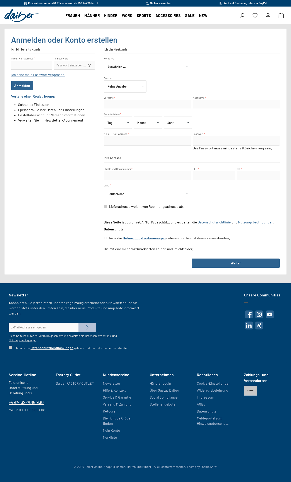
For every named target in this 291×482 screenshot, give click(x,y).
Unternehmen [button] (162, 374)
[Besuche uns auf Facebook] (249, 314)
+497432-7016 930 (26, 402)
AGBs (201, 404)
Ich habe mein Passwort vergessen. (38, 75)
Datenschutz (206, 411)
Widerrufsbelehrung (212, 390)
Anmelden (22, 85)
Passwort (199, 133)
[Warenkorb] (281, 15)
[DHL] (250, 391)
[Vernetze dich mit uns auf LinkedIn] (249, 325)
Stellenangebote (162, 404)
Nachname (199, 97)
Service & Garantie (117, 397)
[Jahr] (178, 123)
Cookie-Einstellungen (213, 383)
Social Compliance (164, 397)
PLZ (196, 168)
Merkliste (110, 437)
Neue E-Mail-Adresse (116, 133)
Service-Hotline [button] (22, 374)
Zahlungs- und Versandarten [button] (256, 377)
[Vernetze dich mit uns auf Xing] (259, 325)
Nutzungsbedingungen (255, 222)
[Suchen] (242, 15)
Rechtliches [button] (207, 374)
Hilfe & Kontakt (114, 390)
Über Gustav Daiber (164, 390)
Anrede (108, 77)
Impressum (205, 397)
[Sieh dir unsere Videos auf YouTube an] (270, 314)
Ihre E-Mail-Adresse (23, 58)
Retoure (109, 411)
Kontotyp (110, 58)
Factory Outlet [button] (68, 374)
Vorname (109, 97)
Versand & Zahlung (117, 404)
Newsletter (111, 383)
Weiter (236, 263)
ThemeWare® (208, 466)
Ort (239, 168)
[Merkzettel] (255, 15)
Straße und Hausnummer (118, 168)
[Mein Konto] (268, 15)
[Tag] (118, 123)
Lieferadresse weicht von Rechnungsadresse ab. (146, 206)
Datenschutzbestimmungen (144, 238)
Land (107, 185)
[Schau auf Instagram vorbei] (259, 314)
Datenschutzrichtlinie (214, 222)
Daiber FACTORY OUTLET (75, 383)
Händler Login (160, 383)
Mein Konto (111, 430)
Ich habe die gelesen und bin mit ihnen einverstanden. (71, 348)
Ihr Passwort (61, 58)
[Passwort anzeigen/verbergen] (89, 65)
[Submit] (87, 327)
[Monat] (148, 123)
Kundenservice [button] (116, 374)
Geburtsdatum (112, 114)
